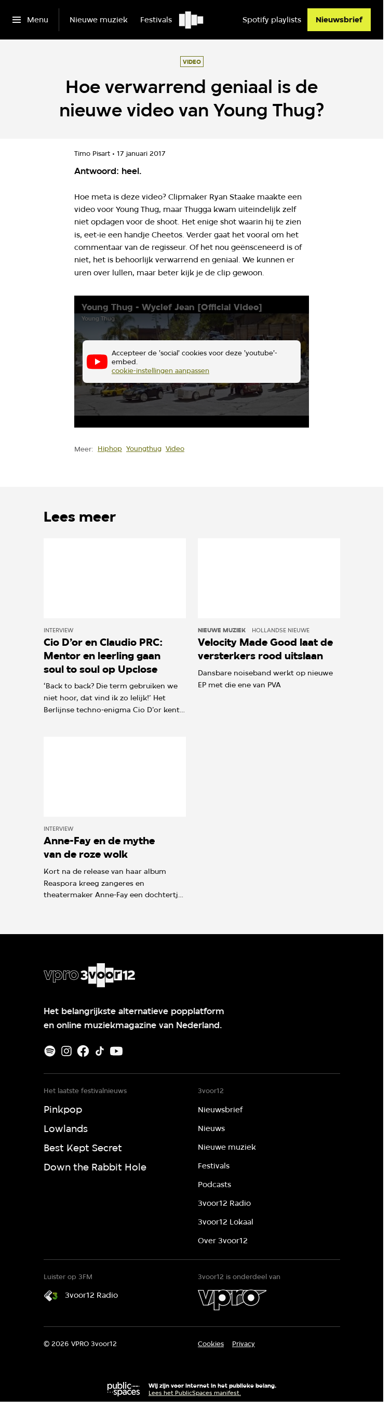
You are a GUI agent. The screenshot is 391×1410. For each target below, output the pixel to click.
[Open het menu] (30, 19)
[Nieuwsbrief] (339, 19)
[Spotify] (50, 1051)
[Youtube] (116, 1051)
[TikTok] (99, 1051)
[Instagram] (66, 1051)
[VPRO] (232, 1299)
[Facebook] (83, 1051)
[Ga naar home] (192, 19)
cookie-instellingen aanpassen (160, 370)
